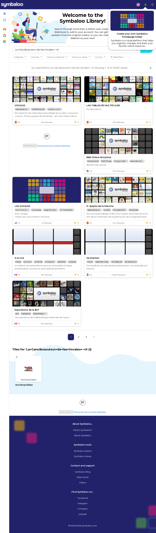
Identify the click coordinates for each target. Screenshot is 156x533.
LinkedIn (82, 514)
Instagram (83, 503)
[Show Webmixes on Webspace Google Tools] (5, 35)
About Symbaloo (82, 435)
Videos (82, 482)
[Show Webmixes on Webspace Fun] (5, 29)
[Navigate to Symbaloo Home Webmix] (15, 4)
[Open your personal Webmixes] (5, 14)
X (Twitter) (83, 509)
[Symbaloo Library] (5, 20)
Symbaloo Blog (82, 472)
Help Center (83, 477)
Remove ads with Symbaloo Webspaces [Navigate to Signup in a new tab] (54, 146)
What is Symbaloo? (82, 430)
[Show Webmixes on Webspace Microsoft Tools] (5, 42)
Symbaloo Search (83, 451)
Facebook (83, 498)
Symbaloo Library (82, 456)
